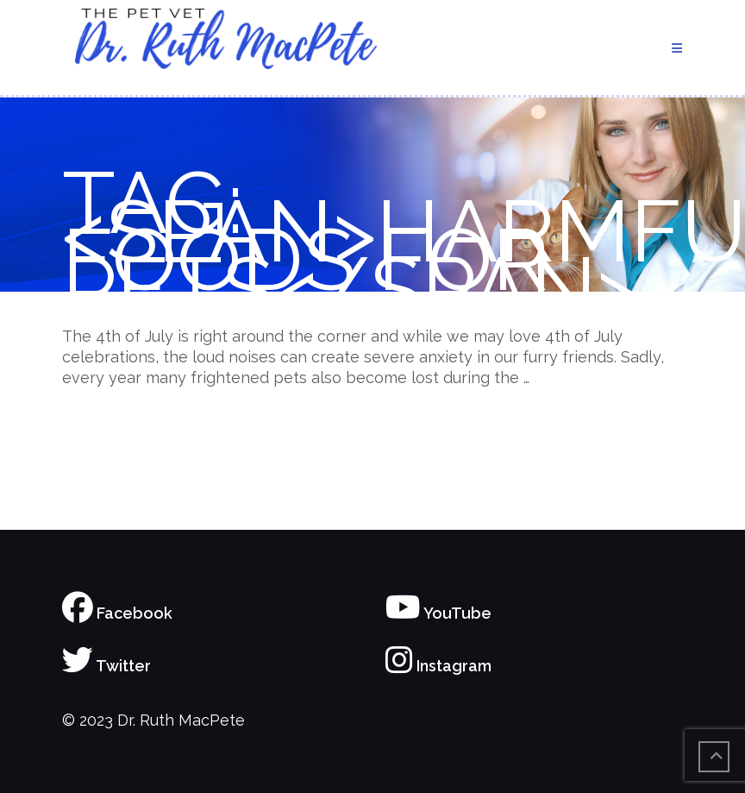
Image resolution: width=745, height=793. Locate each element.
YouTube (438, 613)
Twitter (106, 666)
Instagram (438, 666)
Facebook (117, 613)
